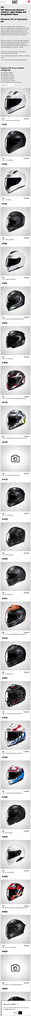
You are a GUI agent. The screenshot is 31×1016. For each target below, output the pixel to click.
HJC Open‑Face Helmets (8, 77)
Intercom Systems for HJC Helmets (11, 82)
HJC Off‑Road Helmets (7, 79)
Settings (15, 1012)
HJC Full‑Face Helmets (7, 72)
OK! (20, 1012)
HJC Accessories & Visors (8, 80)
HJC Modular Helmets (7, 74)
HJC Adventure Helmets (7, 75)
